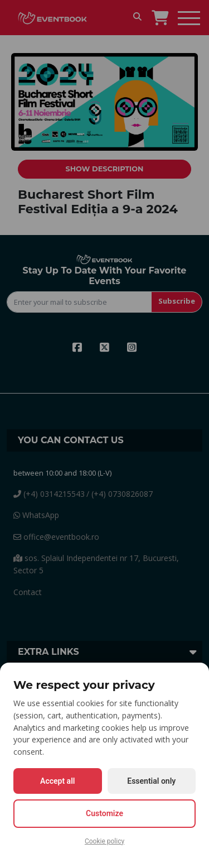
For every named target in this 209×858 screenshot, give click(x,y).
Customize (104, 813)
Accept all (57, 780)
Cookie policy (104, 841)
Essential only (151, 780)
